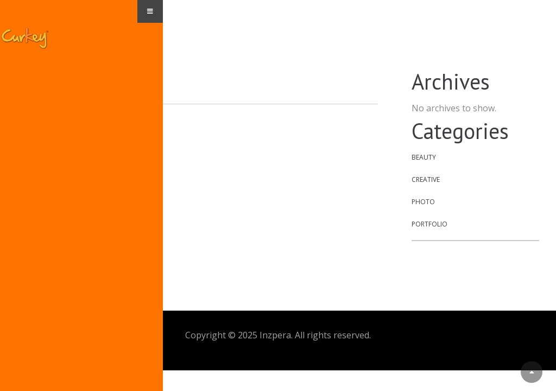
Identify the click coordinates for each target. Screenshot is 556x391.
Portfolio (429, 224)
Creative (426, 179)
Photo (423, 201)
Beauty (424, 157)
